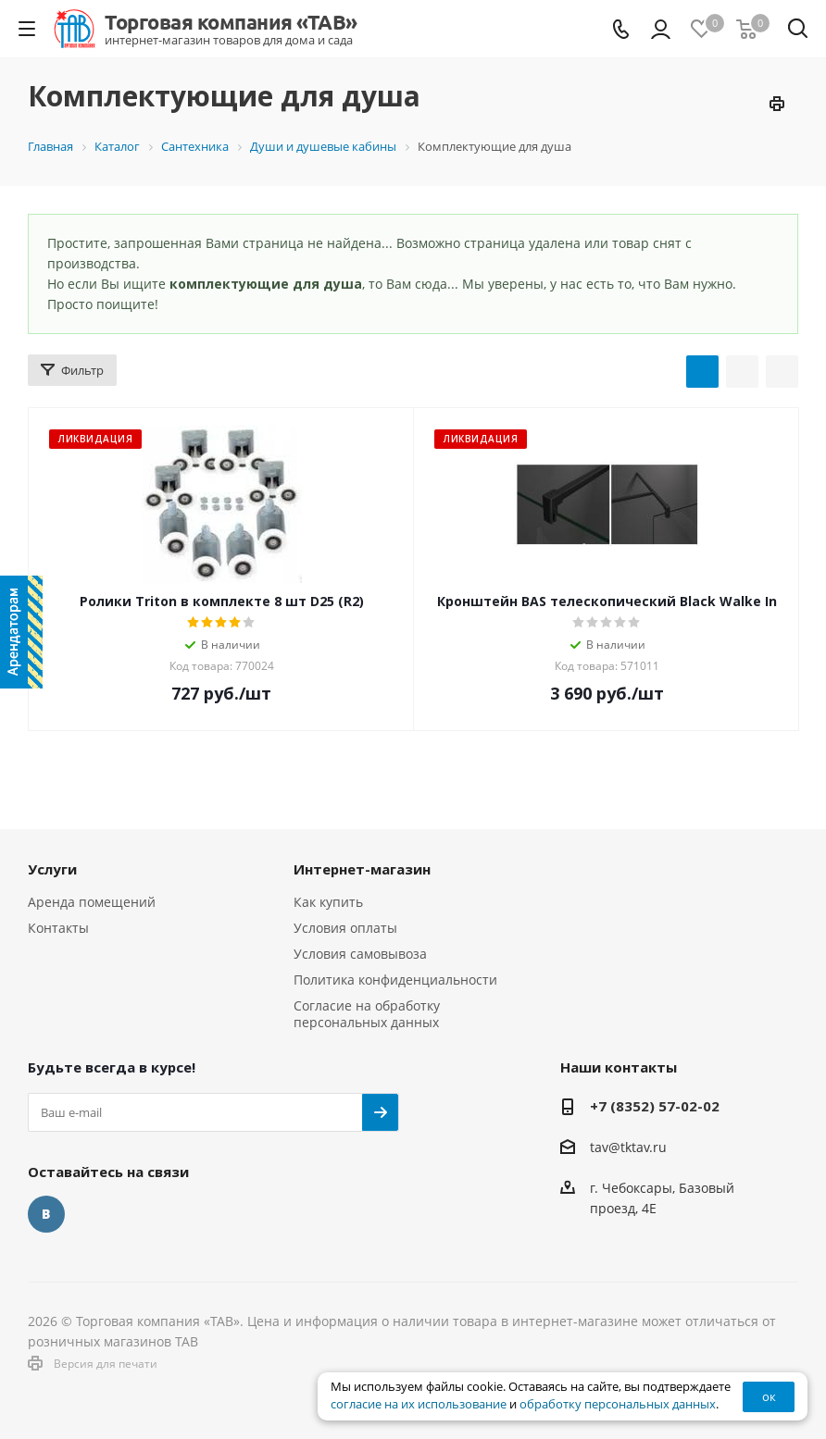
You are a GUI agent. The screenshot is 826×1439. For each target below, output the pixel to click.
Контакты (58, 928)
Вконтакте (46, 1214)
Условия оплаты (345, 928)
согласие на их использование (419, 1404)
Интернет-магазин (362, 869)
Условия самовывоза (360, 953)
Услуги (52, 869)
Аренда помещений (92, 902)
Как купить (328, 902)
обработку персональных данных (617, 1404)
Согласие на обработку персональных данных (367, 1014)
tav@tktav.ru (628, 1147)
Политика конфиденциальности (395, 979)
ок (769, 1396)
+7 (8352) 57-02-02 (655, 1106)
